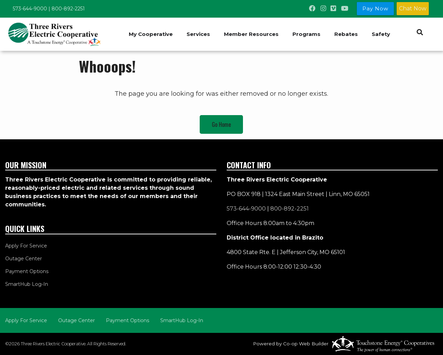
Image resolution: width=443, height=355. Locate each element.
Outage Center (23, 258)
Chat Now (412, 8)
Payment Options (26, 271)
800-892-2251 (68, 9)
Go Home (221, 124)
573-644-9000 (30, 9)
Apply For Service (26, 246)
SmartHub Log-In (26, 284)
